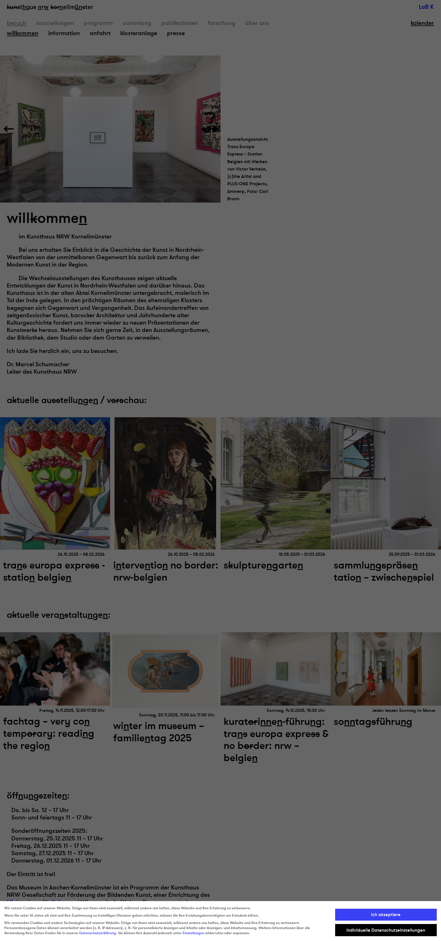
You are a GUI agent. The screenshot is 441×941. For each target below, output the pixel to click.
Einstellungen (193, 933)
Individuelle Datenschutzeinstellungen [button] (385, 930)
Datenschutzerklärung (97, 933)
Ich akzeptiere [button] (386, 915)
